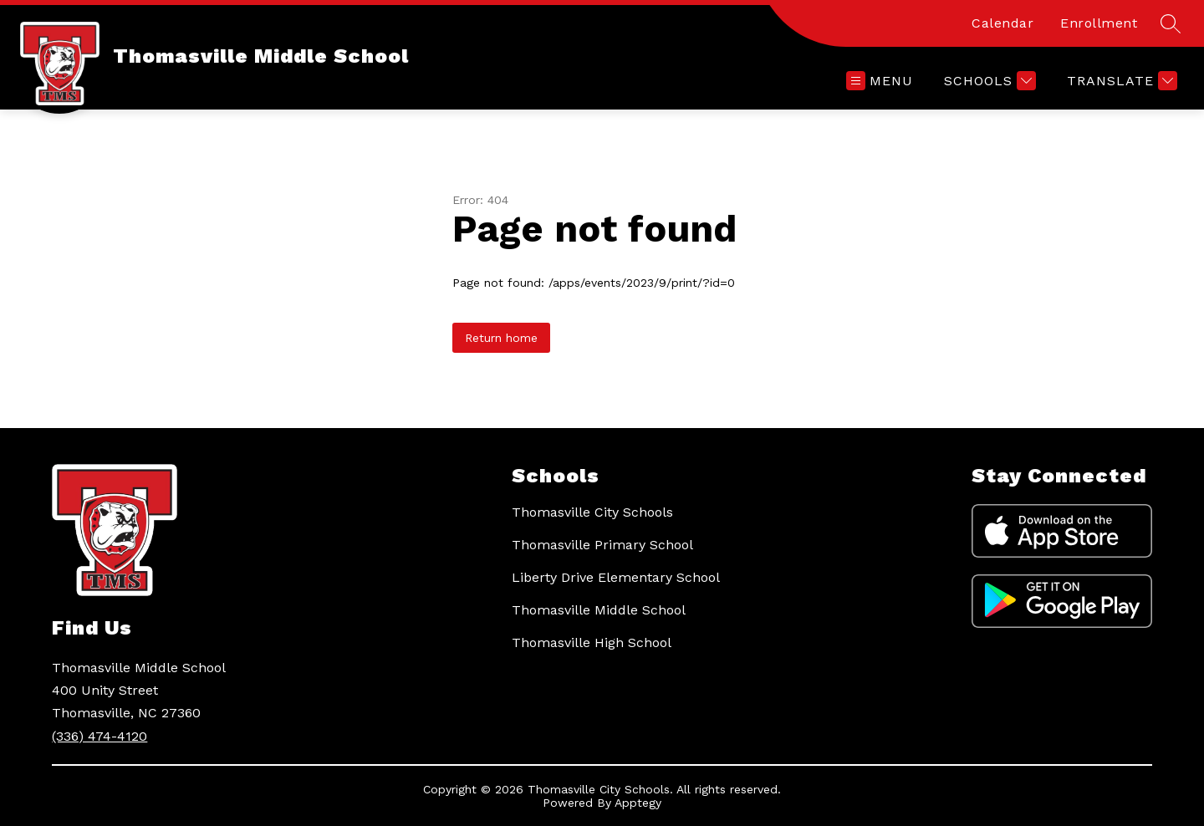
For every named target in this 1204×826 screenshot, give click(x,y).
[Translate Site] (1120, 80)
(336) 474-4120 (99, 736)
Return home (501, 337)
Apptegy (638, 802)
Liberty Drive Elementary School (616, 577)
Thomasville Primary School (602, 545)
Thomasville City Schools (592, 512)
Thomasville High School (591, 642)
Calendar (1002, 23)
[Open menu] (879, 80)
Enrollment (1098, 23)
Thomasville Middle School (599, 610)
